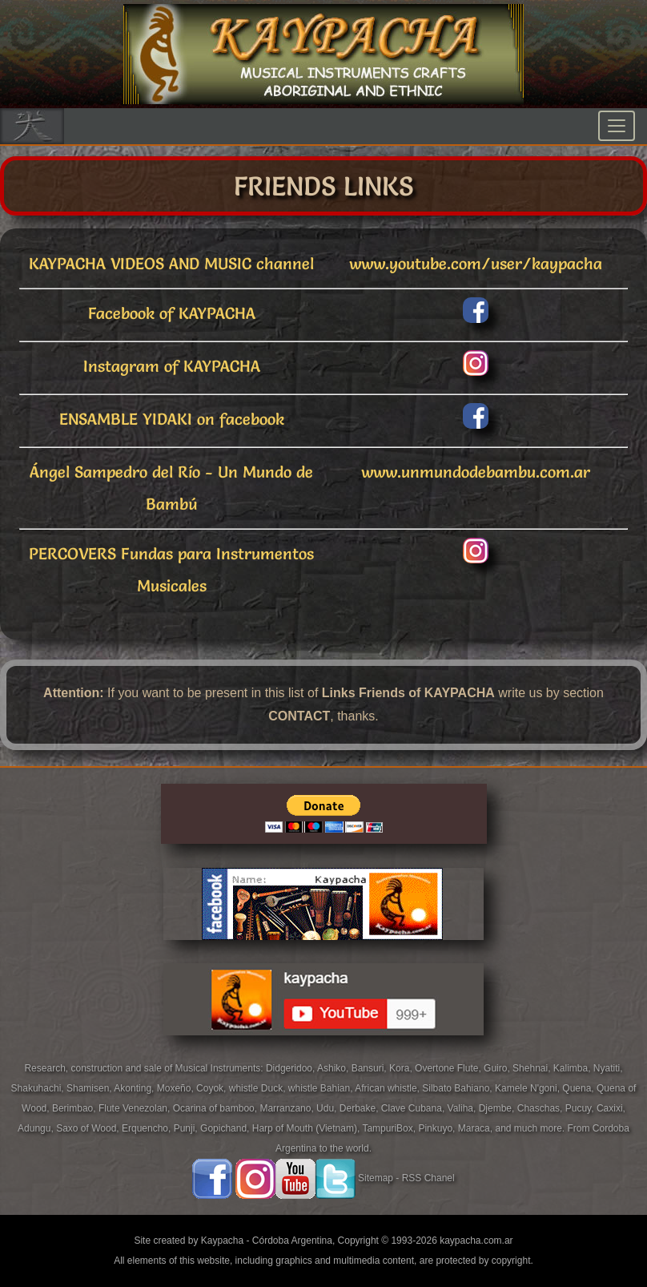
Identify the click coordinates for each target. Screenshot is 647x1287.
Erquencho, (148, 1128)
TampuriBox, (390, 1128)
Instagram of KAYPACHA (171, 366)
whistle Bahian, (321, 1088)
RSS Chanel (428, 1178)
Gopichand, (226, 1128)
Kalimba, (573, 1068)
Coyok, (212, 1088)
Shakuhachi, (38, 1088)
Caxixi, (611, 1108)
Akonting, (135, 1088)
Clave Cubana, (414, 1108)
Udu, (328, 1108)
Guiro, (498, 1068)
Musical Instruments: (220, 1068)
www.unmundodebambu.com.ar (475, 472)
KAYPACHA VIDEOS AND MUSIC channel (171, 263)
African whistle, (388, 1088)
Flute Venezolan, (135, 1108)
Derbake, (360, 1108)
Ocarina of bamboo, (216, 1108)
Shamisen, (90, 1088)
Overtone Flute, (449, 1068)
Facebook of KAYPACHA (171, 313)
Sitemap (375, 1178)
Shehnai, (532, 1068)
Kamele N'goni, (528, 1088)
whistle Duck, (258, 1088)
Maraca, (475, 1128)
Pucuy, (581, 1108)
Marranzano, (287, 1108)
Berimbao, (75, 1108)
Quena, (579, 1088)
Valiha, (463, 1108)
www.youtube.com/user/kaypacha (475, 263)
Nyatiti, (608, 1068)
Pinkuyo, (437, 1128)
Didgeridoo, (291, 1068)
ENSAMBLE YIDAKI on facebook (171, 419)
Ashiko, (334, 1068)
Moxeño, (176, 1088)
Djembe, (498, 1108)
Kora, (402, 1068)
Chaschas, (541, 1108)
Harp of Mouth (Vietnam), (307, 1128)
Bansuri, (370, 1068)
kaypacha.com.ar (476, 1240)
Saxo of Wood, (89, 1128)
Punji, (187, 1128)
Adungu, (37, 1128)
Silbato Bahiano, (458, 1088)
